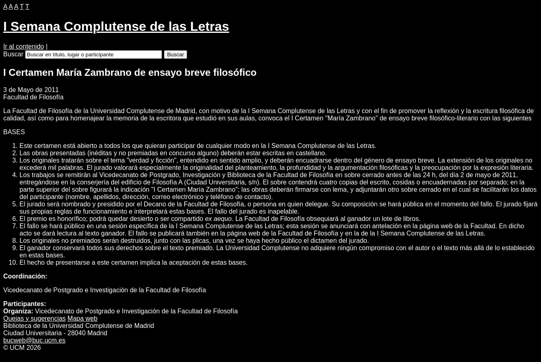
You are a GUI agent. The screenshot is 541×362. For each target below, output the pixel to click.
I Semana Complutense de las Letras (116, 26)
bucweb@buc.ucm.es (34, 340)
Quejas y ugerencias (34, 318)
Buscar (13, 54)
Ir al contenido (23, 46)
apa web (82, 318)
